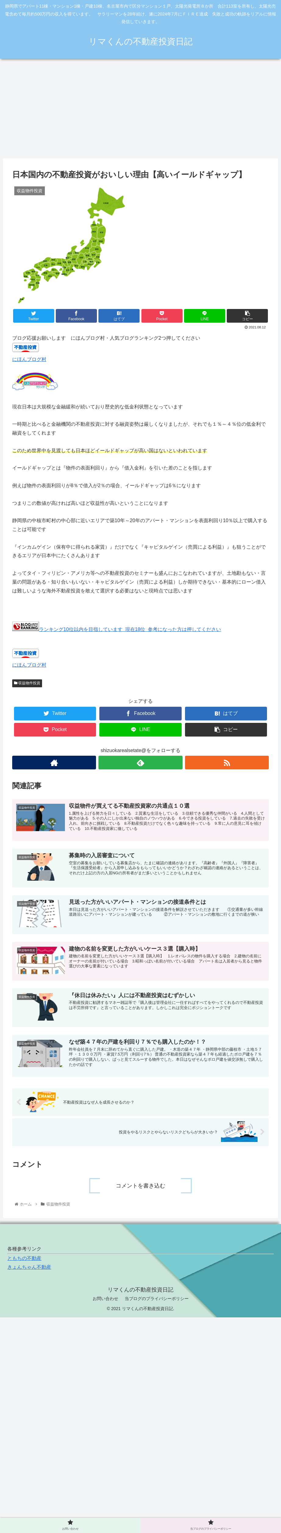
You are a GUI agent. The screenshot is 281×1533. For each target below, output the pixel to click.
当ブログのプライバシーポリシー (157, 1298)
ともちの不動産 (24, 1258)
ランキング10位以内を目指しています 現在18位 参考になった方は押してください (116, 629)
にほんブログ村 (29, 359)
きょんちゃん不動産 (29, 1267)
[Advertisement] (140, 108)
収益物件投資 (27, 683)
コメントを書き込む (140, 1186)
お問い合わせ (105, 1298)
